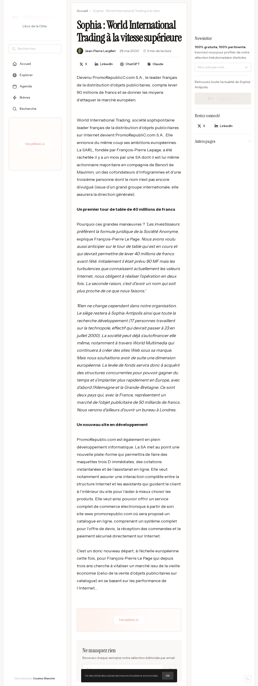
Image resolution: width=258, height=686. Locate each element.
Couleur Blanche (44, 678)
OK (168, 675)
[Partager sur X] (83, 64)
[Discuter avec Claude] (155, 64)
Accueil (82, 11)
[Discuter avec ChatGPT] (130, 64)
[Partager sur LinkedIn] (103, 64)
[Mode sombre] (247, 678)
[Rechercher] (38, 48)
